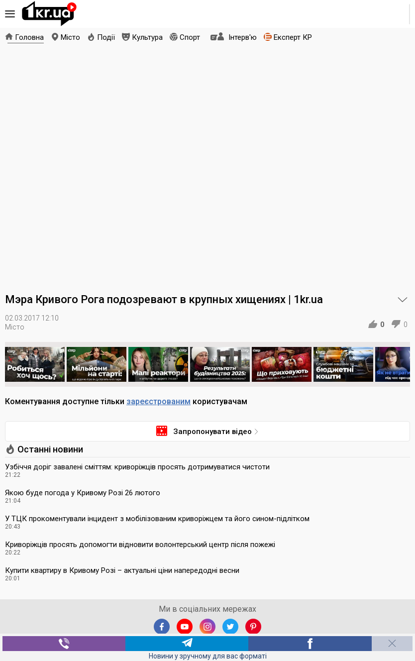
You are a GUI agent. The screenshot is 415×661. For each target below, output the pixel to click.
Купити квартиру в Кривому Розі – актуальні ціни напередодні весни (122, 570)
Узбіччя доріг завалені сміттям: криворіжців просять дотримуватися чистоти (137, 466)
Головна (29, 37)
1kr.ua (49, 14)
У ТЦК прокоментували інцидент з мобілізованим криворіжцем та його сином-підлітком (157, 518)
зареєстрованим (158, 401)
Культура (147, 37)
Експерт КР (293, 37)
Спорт (190, 37)
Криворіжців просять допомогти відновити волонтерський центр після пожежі (140, 544)
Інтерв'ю (242, 37)
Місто (70, 37)
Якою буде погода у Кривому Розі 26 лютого (82, 492)
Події (106, 37)
